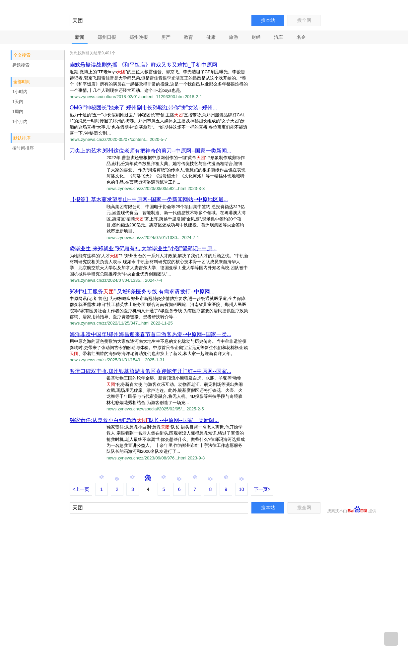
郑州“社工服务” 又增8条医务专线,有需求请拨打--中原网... (142, 291)
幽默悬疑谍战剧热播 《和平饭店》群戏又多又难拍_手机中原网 (143, 65)
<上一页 (81, 489)
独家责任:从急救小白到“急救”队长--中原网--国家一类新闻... (144, 420)
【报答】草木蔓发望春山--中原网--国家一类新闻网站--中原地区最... (149, 199)
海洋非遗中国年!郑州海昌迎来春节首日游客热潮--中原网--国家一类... (150, 334)
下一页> (262, 489)
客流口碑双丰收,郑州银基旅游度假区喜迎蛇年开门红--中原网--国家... (150, 371)
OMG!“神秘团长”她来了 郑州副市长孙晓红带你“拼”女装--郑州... (143, 107)
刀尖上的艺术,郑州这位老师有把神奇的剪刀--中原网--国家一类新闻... (150, 150)
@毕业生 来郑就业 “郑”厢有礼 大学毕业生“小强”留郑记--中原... (143, 248)
